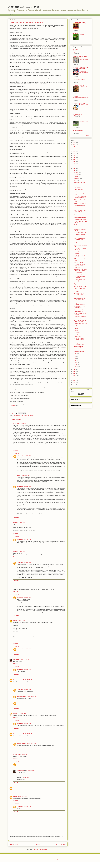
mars (75, 362)
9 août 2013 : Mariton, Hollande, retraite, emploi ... (79, 295)
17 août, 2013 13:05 (26, 539)
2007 (74, 380)
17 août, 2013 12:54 (25, 475)
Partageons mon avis (23, 6)
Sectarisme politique (79, 262)
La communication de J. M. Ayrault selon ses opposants (80, 276)
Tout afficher (88, 135)
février (76, 364)
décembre (76, 172)
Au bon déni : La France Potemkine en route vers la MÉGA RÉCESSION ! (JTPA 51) (84, 72)
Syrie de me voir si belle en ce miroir (80, 186)
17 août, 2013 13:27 (26, 486)
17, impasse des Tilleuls (79, 22)
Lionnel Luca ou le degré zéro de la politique (80, 317)
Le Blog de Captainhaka (79, 103)
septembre (77, 178)
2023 (74, 149)
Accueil (38, 844)
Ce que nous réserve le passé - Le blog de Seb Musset (81, 68)
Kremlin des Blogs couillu (80, 217)
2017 (74, 161)
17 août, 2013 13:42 (20, 620)
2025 (74, 144)
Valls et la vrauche (78, 227)
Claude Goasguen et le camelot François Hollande (79, 290)
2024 (74, 146)
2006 (74, 382)
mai (75, 358)
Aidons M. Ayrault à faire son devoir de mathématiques (80, 212)
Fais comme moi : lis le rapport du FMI (79, 307)
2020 (74, 155)
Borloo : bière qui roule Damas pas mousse (79, 183)
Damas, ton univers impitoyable (78, 190)
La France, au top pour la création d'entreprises (80, 197)
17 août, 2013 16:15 (22, 754)
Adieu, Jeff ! (81, 34)
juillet (75, 354)
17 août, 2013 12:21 (21, 423)
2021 (74, 153)
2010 (74, 373)
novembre (76, 174)
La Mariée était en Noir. (79, 79)
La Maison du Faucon (78, 85)
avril (75, 360)
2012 (74, 369)
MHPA (14, 423)
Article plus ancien (61, 844)
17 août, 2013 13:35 (26, 562)
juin (75, 356)
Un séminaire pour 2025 (80, 232)
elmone (15, 522)
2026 (74, 142)
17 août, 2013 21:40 (22, 787)
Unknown (19, 455)
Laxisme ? (76, 330)
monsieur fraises (77, 114)
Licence (18, 14)
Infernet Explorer (77, 115)
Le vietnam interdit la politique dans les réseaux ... (79, 340)
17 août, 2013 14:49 (26, 702)
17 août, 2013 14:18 (27, 679)
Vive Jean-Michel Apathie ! (80, 286)
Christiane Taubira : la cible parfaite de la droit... (79, 299)
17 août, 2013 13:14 (20, 586)
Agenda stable (76, 132)
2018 (74, 159)
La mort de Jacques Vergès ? (79, 252)
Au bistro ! (75, 33)
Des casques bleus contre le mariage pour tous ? (80, 270)
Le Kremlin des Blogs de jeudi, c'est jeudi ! (80, 321)
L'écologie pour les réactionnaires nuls (79, 343)
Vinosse (15, 754)
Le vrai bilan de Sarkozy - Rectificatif (80, 249)
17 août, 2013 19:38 (30, 770)
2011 (74, 371)
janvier (76, 366)
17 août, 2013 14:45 (31, 696)
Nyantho (15, 796)
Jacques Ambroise (17, 679)
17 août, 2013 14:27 (26, 648)
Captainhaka (16, 659)
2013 (74, 170)
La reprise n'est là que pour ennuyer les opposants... (79, 266)
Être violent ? (77, 215)
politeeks (75, 49)
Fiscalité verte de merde (80, 219)
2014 (74, 168)
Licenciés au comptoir (79, 351)
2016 (74, 164)
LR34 (14, 620)
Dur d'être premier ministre (80, 224)
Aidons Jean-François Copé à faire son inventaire (79, 239)
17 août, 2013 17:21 (27, 764)
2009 (74, 375)
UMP (32, 415)
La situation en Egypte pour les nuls (79, 235)
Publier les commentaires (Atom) (41, 849)
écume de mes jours (78, 119)
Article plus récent (14, 844)
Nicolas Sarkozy (27, 415)
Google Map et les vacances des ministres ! (80, 348)
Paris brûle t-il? (76, 81)
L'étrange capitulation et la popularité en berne (80, 324)
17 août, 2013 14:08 (24, 659)
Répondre (15, 450)
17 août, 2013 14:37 (26, 723)
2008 (74, 378)
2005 (74, 384)
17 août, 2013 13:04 (21, 551)
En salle (12, 14)
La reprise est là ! (78, 272)
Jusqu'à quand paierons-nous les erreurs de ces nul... (80, 207)
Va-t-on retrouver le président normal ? (79, 310)
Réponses (17, 453)
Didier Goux (16, 713)
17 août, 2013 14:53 (31, 743)
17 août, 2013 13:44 (26, 597)
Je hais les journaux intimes (80, 56)
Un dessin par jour (77, 130)
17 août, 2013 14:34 (26, 689)
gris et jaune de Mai (83, 121)
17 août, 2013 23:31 (25, 777)
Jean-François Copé (18, 415)
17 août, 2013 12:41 (26, 455)
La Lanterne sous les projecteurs (79, 335)
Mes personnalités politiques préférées (79, 303)
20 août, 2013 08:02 (26, 806)
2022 (74, 151)
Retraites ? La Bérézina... (80, 203)
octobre (76, 176)
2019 (74, 157)
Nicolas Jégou (20, 770)
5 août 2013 (77, 332)
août (75, 180)
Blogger (57, 858)
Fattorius (75, 96)
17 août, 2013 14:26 (26, 669)
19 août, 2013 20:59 (22, 796)
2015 (74, 166)
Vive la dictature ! (78, 243)
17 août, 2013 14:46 (27, 733)
